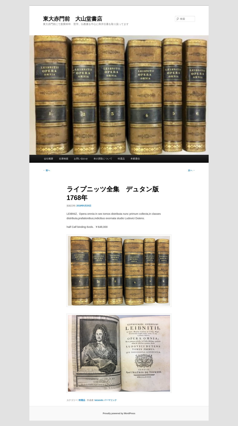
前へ (46, 170)
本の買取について (103, 158)
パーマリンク (110, 400)
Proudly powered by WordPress (119, 413)
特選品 (121, 158)
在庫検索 (63, 158)
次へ (191, 170)
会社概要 (48, 158)
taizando (98, 400)
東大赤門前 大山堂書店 (72, 19)
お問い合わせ (81, 158)
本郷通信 (135, 158)
